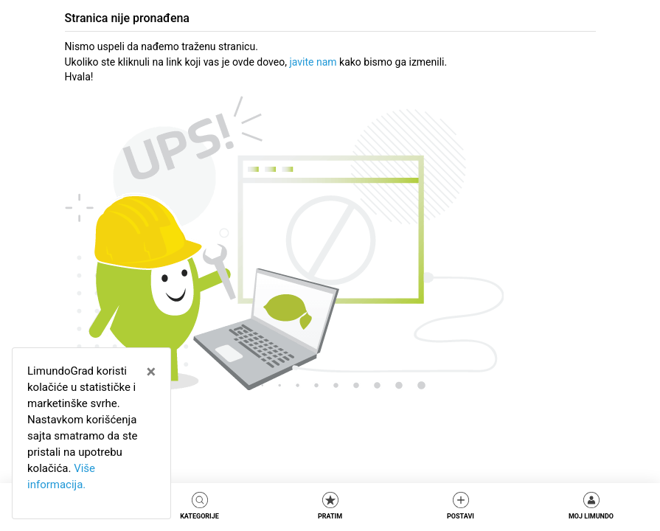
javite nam (312, 62)
